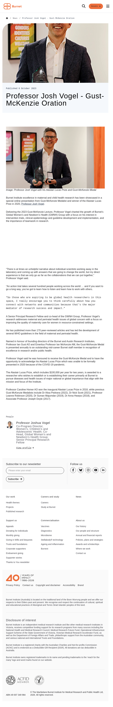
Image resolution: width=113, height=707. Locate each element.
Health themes (13, 502)
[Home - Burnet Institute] (13, 6)
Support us (11, 520)
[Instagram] (88, 470)
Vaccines (45, 526)
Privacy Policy (13, 585)
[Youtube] (95, 470)
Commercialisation (50, 520)
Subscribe (15, 479)
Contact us (81, 553)
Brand (81, 585)
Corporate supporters (16, 548)
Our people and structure (87, 530)
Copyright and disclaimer (48, 585)
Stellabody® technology (52, 539)
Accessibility (69, 585)
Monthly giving (13, 535)
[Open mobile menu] (107, 6)
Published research (15, 511)
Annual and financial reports (89, 535)
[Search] (84, 6)
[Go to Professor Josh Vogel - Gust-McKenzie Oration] (48, 18)
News (78, 496)
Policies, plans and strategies (89, 539)
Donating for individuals (17, 530)
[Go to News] (15, 18)
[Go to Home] (7, 18)
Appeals (10, 526)
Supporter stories (14, 557)
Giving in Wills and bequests (19, 539)
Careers (44, 502)
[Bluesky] (80, 470)
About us (80, 520)
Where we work (83, 548)
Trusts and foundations (16, 544)
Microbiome (46, 535)
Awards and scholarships (87, 544)
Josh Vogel (32, 203)
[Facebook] (73, 470)
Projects (10, 507)
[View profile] (33, 448)
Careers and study (50, 496)
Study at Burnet (48, 507)
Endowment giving (14, 553)
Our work (10, 496)
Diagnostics (46, 530)
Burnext (44, 548)
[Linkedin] (103, 470)
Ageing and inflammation (52, 544)
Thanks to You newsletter (17, 562)
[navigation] (56, 6)
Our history (81, 526)
